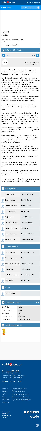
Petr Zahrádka (10, 293)
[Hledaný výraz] (30, 7)
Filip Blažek (9, 280)
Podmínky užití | (7, 376)
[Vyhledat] (38, 7)
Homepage (5, 412)
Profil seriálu (5, 39)
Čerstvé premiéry (18, 391)
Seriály (5, 389)
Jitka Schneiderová (12, 275)
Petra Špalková (10, 252)
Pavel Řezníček (10, 234)
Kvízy (4, 394)
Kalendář (5, 399)
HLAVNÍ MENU (6, 7)
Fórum (4, 397)
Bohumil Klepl (10, 211)
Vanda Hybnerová (11, 258)
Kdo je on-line (6, 415)
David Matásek (10, 200)
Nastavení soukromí (19, 376)
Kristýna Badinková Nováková (15, 263)
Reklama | (5, 378)
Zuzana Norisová (11, 206)
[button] (20, 45)
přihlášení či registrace (33, 3)
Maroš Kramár (10, 194)
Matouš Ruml (9, 269)
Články (4, 391)
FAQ (21, 378)
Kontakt (16, 378)
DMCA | (11, 378)
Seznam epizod (14, 39)
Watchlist (5, 402)
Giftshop (5, 414)
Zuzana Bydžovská (11, 222)
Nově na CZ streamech (20, 394)
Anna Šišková (10, 239)
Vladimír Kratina (11, 228)
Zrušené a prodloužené (20, 397)
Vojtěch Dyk (9, 217)
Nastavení (5, 417)
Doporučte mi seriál (19, 389)
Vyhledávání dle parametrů (22, 399)
